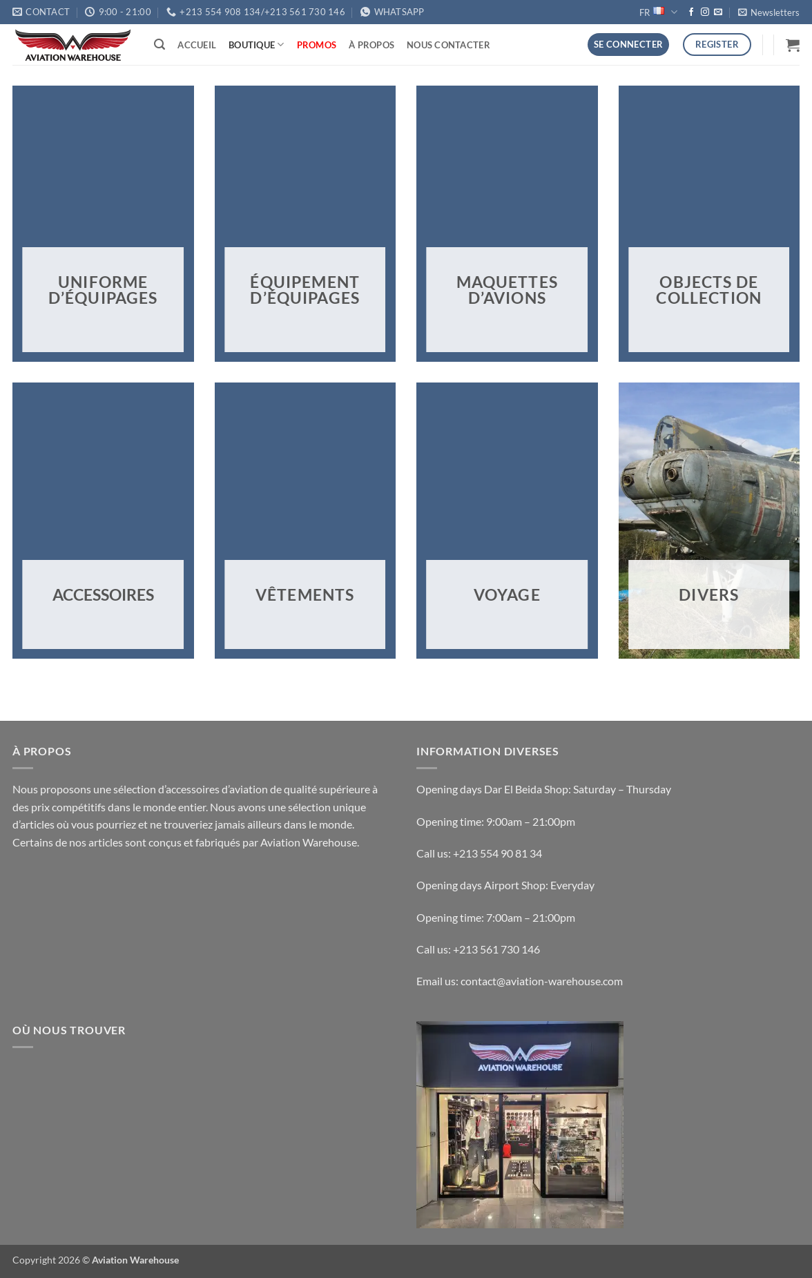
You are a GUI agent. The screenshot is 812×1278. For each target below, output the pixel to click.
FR (658, 12)
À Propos (371, 44)
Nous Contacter (448, 44)
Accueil (196, 44)
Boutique (256, 44)
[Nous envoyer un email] (718, 12)
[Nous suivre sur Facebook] (691, 12)
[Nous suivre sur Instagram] (705, 12)
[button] (769, 12)
